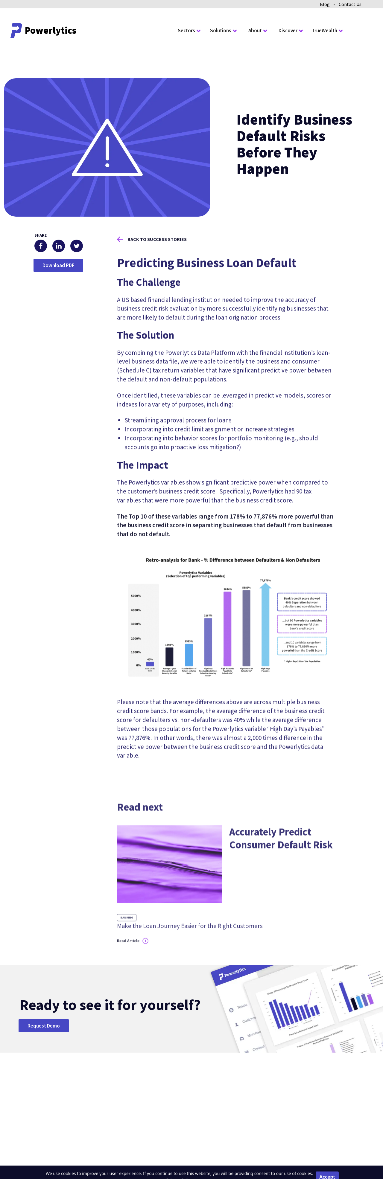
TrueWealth (324, 30)
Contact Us (350, 4)
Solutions (220, 30)
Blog (325, 4)
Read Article (128, 959)
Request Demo (44, 1025)
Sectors (186, 30)
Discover (288, 30)
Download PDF (58, 265)
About (255, 30)
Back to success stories (157, 248)
